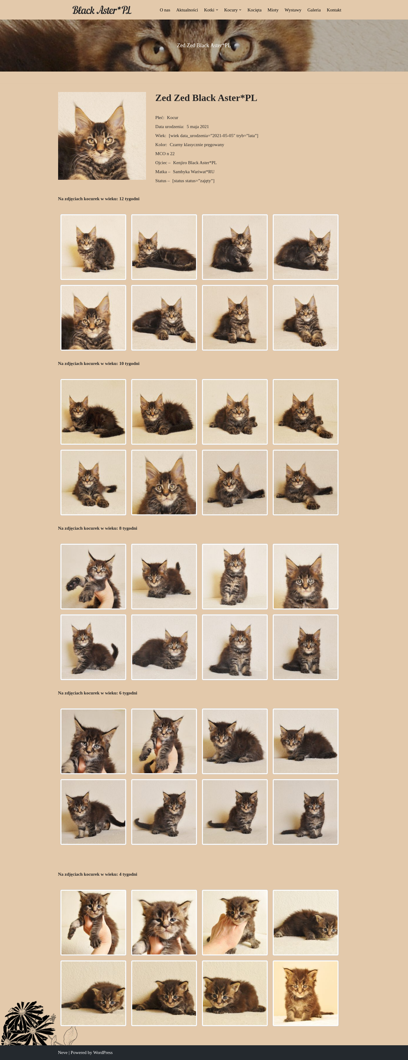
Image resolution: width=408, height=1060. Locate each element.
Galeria (314, 10)
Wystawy (293, 10)
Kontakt (334, 10)
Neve (63, 1052)
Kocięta (255, 10)
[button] (217, 10)
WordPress (103, 1052)
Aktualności (187, 10)
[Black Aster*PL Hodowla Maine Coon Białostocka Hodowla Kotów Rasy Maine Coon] (102, 9)
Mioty (273, 10)
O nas (165, 10)
